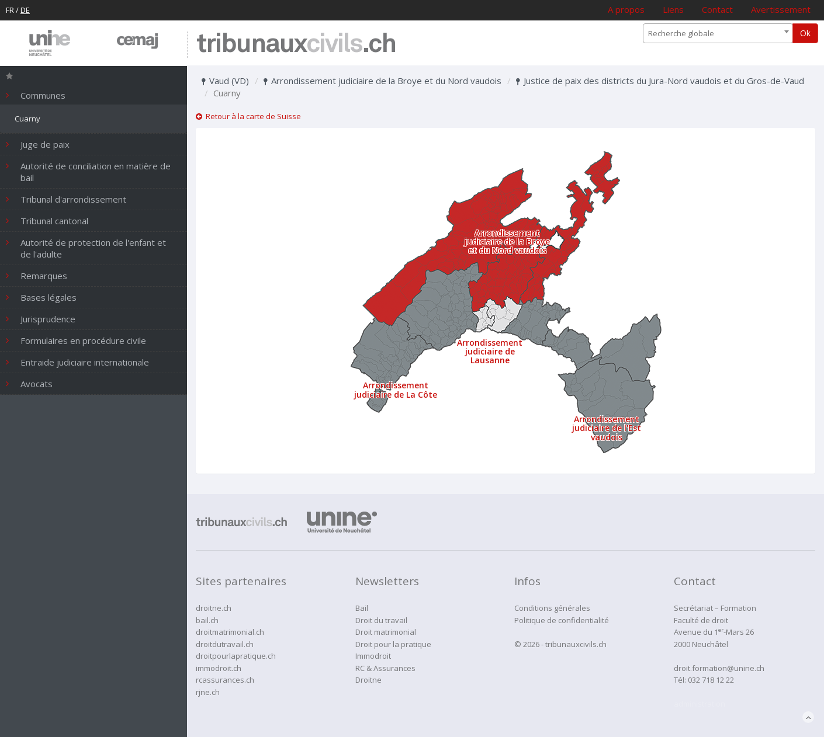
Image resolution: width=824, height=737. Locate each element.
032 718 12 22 (711, 680)
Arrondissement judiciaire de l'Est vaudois (606, 428)
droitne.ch (213, 608)
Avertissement (781, 9)
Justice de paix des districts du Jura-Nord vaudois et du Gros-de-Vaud (660, 80)
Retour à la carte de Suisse (248, 116)
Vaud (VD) (225, 80)
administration (699, 703)
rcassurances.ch (225, 680)
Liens (673, 9)
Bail (361, 608)
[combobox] (718, 33)
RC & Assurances (385, 668)
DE (25, 10)
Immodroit (373, 656)
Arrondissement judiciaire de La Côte (395, 389)
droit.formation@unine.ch (719, 668)
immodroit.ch (218, 668)
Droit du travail (381, 620)
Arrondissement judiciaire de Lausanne (489, 351)
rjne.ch (208, 692)
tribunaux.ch (296, 45)
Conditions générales (552, 608)
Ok (805, 33)
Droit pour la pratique (393, 644)
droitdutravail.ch (225, 644)
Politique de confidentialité (561, 620)
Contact (717, 9)
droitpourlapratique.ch (236, 656)
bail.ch (207, 620)
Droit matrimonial (385, 632)
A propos (626, 9)
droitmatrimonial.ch (230, 632)
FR (10, 10)
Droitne (368, 680)
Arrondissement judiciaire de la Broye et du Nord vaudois (382, 80)
